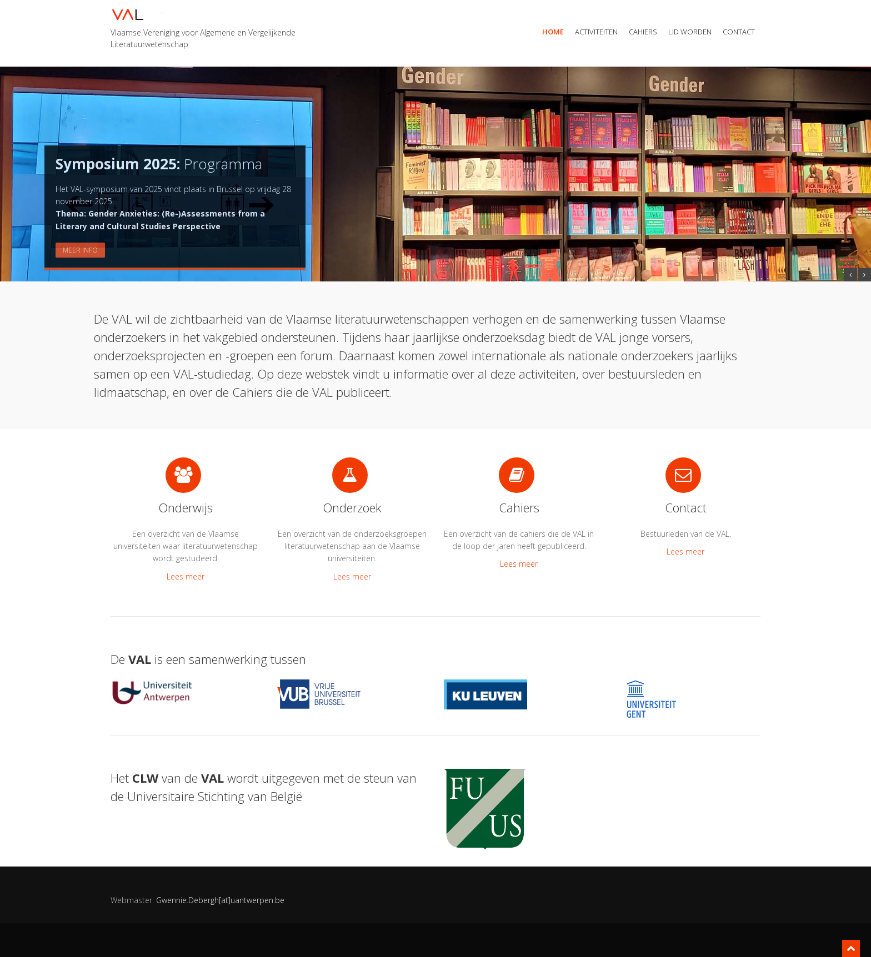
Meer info (80, 250)
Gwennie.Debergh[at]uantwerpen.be (220, 900)
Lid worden (690, 32)
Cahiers (643, 32)
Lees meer (185, 576)
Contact (739, 32)
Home (553, 32)
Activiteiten (596, 32)
